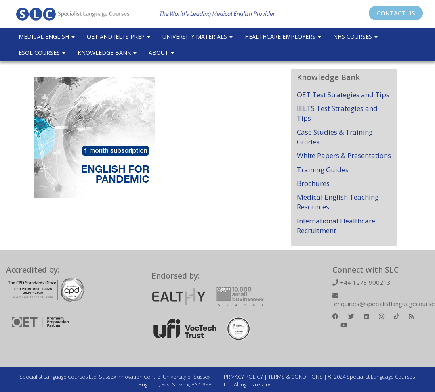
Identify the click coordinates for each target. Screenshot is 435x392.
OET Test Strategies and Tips (343, 94)
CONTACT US (396, 13)
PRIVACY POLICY (243, 376)
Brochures (313, 183)
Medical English (47, 36)
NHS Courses (355, 36)
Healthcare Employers (283, 36)
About (161, 52)
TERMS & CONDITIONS (295, 376)
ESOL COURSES (42, 52)
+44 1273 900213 (361, 282)
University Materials (197, 36)
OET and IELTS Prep (118, 36)
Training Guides (323, 169)
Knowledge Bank (107, 52)
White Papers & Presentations (344, 155)
